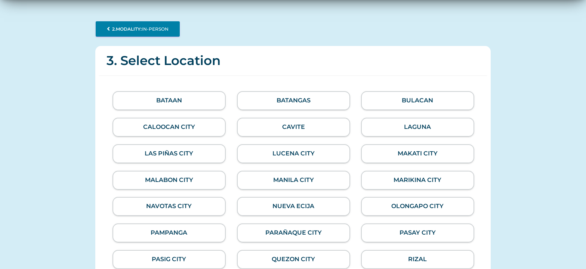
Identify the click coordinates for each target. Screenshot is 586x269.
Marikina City (418, 179)
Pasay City (418, 232)
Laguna (417, 126)
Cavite (293, 126)
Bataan (169, 100)
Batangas (293, 100)
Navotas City (169, 206)
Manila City (293, 179)
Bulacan (418, 100)
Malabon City (169, 179)
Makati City (418, 153)
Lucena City (293, 153)
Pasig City (169, 259)
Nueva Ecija (293, 206)
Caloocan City (169, 126)
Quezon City (293, 259)
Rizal (417, 259)
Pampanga (169, 232)
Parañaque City (293, 232)
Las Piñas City (169, 153)
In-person (138, 29)
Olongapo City (418, 206)
